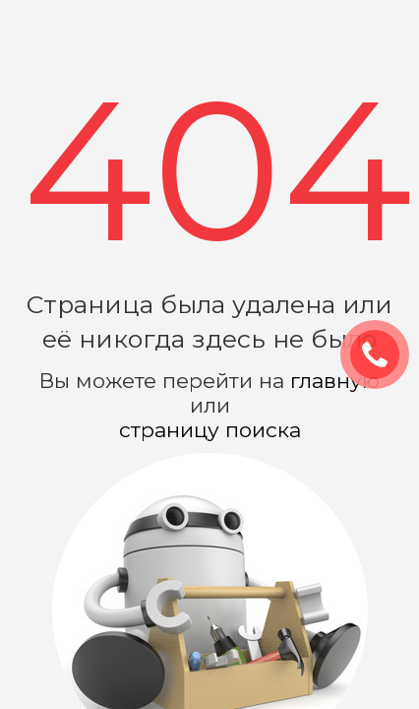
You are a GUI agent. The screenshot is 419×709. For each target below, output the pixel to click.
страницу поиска (210, 430)
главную (335, 380)
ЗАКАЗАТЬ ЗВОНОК (382, 355)
